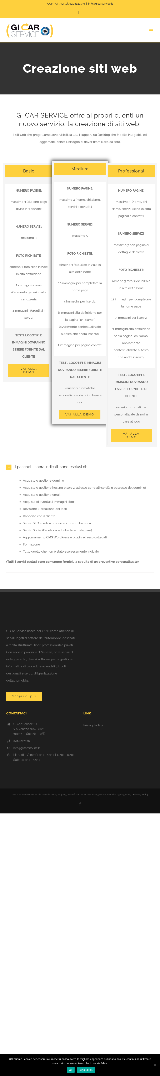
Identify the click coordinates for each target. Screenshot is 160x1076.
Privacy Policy (93, 725)
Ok (70, 1069)
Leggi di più (86, 1069)
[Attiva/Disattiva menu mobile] (151, 29)
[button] (80, 467)
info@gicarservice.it (100, 3)
